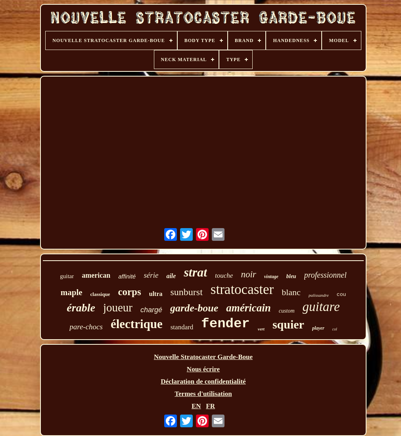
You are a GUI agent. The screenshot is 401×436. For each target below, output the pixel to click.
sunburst (187, 292)
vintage (271, 276)
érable (81, 308)
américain (248, 308)
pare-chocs (86, 327)
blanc (291, 292)
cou (341, 295)
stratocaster (242, 289)
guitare (321, 307)
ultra (156, 293)
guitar (67, 276)
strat (195, 272)
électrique (137, 324)
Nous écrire (203, 369)
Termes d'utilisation (203, 394)
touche (224, 275)
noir (248, 274)
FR (210, 406)
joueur (117, 307)
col (334, 329)
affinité (127, 276)
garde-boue (194, 308)
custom (287, 311)
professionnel (325, 275)
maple (72, 292)
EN (196, 406)
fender (225, 323)
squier (288, 324)
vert (261, 329)
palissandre (319, 295)
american (96, 275)
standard (182, 327)
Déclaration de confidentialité (203, 381)
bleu (291, 276)
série (151, 275)
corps (129, 291)
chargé (151, 310)
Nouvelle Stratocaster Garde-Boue (203, 357)
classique (100, 294)
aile (171, 276)
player (318, 328)
